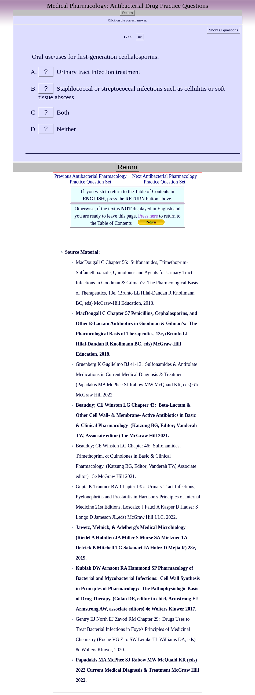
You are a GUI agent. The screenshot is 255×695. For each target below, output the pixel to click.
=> (140, 37)
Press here (148, 216)
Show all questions (223, 30)
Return (127, 13)
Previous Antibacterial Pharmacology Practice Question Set (90, 179)
